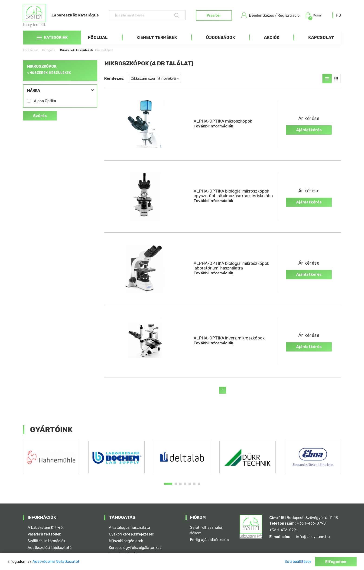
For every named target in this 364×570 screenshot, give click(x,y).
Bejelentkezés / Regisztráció (269, 15)
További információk (213, 126)
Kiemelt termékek (156, 37)
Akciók (272, 37)
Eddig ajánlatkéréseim (209, 540)
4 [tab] (185, 484)
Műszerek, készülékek (76, 50)
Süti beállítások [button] (298, 561)
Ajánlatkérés (309, 130)
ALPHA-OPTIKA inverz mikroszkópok (229, 338)
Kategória (48, 50)
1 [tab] (168, 484)
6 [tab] (194, 484)
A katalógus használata (129, 527)
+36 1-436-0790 (311, 523)
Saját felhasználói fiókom (206, 530)
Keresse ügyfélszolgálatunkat (135, 547)
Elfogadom (335, 562)
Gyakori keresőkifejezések (131, 534)
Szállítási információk (46, 541)
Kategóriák (52, 37)
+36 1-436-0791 (283, 530)
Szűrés (40, 116)
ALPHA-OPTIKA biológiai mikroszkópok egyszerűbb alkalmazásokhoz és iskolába (233, 193)
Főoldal (98, 37)
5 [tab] (189, 484)
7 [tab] (199, 484)
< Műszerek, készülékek (49, 73)
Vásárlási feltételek (44, 534)
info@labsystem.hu (313, 537)
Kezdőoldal (30, 50)
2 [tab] (176, 484)
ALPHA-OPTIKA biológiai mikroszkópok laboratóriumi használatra (231, 265)
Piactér (213, 15)
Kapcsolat (321, 37)
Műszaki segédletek (126, 541)
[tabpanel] (51, 457)
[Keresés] (143, 15)
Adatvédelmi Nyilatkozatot (55, 561)
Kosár (313, 15)
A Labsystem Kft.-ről (46, 527)
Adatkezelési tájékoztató (50, 547)
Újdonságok (220, 37)
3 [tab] (180, 484)
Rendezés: (114, 78)
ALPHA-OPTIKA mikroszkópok (223, 121)
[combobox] (338, 15)
